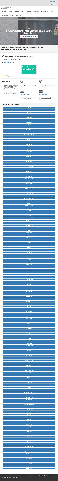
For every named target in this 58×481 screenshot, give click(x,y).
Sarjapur (29, 419)
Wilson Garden (29, 463)
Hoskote (29, 247)
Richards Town (29, 399)
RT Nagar (29, 407)
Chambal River (29, 173)
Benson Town (29, 151)
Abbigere (29, 107)
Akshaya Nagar (29, 117)
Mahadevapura (28, 321)
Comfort (22, 84)
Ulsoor (29, 441)
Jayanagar (28, 276)
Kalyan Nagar (29, 289)
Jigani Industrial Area (29, 281)
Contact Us (53, 4)
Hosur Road (29, 249)
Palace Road (29, 375)
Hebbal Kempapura (29, 225)
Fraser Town (29, 208)
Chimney (10, 11)
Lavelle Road (29, 313)
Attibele (29, 124)
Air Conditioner (4, 11)
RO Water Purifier (50, 11)
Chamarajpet (29, 171)
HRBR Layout (29, 252)
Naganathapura (29, 345)
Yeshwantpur (29, 468)
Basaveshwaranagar (29, 141)
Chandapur (29, 176)
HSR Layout (29, 254)
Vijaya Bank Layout (29, 456)
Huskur (29, 259)
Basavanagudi (29, 139)
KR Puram (29, 306)
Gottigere (29, 215)
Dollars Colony (29, 200)
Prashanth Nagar (29, 380)
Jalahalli (29, 274)
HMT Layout (29, 237)
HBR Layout (29, 220)
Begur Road (29, 144)
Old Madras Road (29, 362)
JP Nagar (29, 284)
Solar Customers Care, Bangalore (13, 475)
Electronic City (29, 205)
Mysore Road (29, 343)
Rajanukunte (29, 387)
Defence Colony (29, 188)
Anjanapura (29, 122)
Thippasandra (29, 431)
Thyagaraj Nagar (29, 434)
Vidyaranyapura (29, 451)
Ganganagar (29, 213)
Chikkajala (29, 181)
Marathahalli (29, 333)
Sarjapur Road (29, 421)
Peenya (29, 377)
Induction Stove (28, 11)
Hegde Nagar (29, 227)
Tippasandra (29, 436)
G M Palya (29, 210)
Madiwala (29, 316)
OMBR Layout (29, 365)
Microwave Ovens (36, 11)
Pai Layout (29, 372)
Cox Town (29, 186)
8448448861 (53, 1)
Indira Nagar (29, 262)
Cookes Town (29, 183)
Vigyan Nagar (29, 453)
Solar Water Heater (5, 15)
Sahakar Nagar (29, 414)
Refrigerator (43, 11)
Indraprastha (29, 264)
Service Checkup (43, 94)
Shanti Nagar (29, 424)
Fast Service (42, 84)
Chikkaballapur (29, 178)
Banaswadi (28, 132)
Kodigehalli (29, 301)
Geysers (22, 11)
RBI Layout (29, 394)
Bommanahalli (29, 156)
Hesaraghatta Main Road (29, 235)
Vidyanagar (29, 448)
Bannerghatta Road (29, 134)
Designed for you (24, 94)
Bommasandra (29, 159)
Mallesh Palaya (29, 326)
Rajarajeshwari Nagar (29, 389)
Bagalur (29, 127)
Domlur (29, 203)
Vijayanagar (29, 458)
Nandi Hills (29, 355)
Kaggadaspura (29, 286)
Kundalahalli (29, 311)
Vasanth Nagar (29, 446)
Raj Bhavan (29, 382)
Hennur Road (29, 232)
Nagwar (29, 353)
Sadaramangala (29, 409)
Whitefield (29, 461)
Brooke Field (29, 161)
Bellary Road (29, 149)
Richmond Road (29, 402)
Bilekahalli (29, 154)
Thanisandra (29, 429)
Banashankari (29, 129)
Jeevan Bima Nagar (29, 279)
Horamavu (29, 242)
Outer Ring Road (29, 367)
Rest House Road (29, 397)
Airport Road (29, 114)
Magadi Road (29, 318)
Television (12, 15)
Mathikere (29, 335)
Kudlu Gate (29, 308)
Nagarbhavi (29, 348)
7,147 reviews (10, 76)
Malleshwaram (28, 328)
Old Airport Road (29, 360)
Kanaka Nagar (29, 291)
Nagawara (29, 350)
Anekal (29, 119)
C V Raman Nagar (29, 166)
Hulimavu (29, 257)
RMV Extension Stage (29, 404)
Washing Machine (19, 15)
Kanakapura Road (29, 294)
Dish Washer (16, 11)
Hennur (29, 230)
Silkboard (29, 426)
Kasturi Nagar (29, 296)
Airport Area (29, 112)
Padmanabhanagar (29, 370)
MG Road (29, 338)
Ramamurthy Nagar (29, 392)
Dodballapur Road (29, 193)
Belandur (29, 146)
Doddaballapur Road (29, 198)
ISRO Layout (29, 267)
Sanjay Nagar (29, 416)
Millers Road (29, 340)
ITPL (29, 269)
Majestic (29, 323)
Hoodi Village (29, 240)
